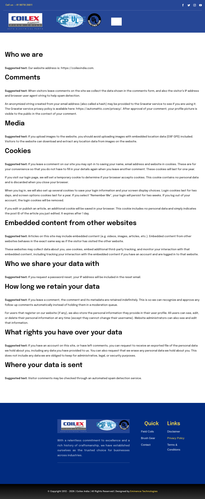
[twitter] (188, 5)
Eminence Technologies (144, 491)
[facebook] (183, 5)
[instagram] (194, 5)
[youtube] (200, 5)
